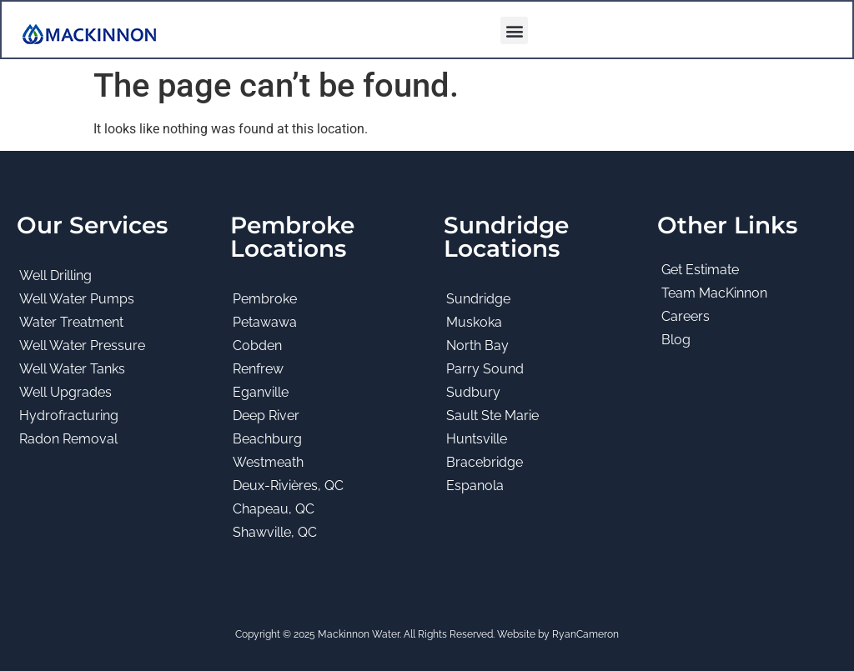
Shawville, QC (275, 532)
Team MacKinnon (714, 293)
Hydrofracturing (68, 415)
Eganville (261, 392)
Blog (676, 340)
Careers (685, 316)
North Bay (477, 345)
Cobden (257, 345)
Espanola (475, 485)
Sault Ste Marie (492, 415)
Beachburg (267, 439)
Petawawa (265, 322)
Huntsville (476, 439)
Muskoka (474, 322)
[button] (514, 30)
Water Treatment (71, 322)
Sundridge (478, 299)
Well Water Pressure (82, 345)
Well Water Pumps (76, 299)
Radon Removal (68, 439)
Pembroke (265, 299)
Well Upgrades (65, 392)
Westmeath (268, 462)
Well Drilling (55, 275)
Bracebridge (484, 462)
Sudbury (473, 392)
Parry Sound (485, 369)
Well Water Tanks (72, 369)
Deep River (266, 415)
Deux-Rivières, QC (288, 485)
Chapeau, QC (273, 509)
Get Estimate (700, 270)
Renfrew (258, 369)
